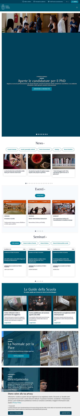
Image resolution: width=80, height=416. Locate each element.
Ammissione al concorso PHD (42, 89)
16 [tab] (52, 184)
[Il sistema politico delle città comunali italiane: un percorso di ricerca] (63, 262)
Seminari (40, 237)
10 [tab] (41, 184)
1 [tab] (36, 134)
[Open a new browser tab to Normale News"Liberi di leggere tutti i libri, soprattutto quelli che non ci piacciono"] (63, 166)
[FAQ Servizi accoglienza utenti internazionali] (64, 310)
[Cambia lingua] (68, 1)
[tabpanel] (14, 166)
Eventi (40, 190)
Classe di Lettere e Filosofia (29, 243)
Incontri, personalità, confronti (28, 149)
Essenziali (12, 406)
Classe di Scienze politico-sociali (60, 243)
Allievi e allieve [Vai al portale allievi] (28, 1)
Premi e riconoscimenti (44, 149)
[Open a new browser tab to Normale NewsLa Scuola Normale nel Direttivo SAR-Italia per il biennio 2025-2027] (14, 165)
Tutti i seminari (15, 243)
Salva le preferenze (15, 413)
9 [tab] (40, 184)
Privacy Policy (17, 402)
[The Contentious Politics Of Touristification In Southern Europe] (63, 212)
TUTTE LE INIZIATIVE (19, 356)
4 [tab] (42, 134)
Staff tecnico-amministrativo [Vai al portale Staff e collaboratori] (56, 1)
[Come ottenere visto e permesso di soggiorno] (15, 310)
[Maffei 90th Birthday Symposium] (39, 213)
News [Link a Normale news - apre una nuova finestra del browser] (40, 143)
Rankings (57, 149)
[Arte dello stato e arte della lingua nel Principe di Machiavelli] (14, 262)
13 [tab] (47, 184)
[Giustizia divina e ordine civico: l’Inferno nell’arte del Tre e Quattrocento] (39, 262)
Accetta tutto (66, 413)
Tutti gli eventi (40, 196)
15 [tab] (50, 184)
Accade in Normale (12, 149)
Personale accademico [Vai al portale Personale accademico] (41, 1)
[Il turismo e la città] (14, 214)
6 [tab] (45, 134)
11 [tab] (43, 184)
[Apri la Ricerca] (74, 2)
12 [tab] (45, 184)
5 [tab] (43, 134)
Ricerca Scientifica (68, 149)
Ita (67, 1)
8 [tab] (38, 184)
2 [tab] (38, 134)
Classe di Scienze (44, 243)
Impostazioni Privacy (10, 390)
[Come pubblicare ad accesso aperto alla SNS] (39, 310)
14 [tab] (48, 184)
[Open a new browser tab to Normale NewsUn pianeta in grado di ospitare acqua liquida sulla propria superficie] (39, 165)
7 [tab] (47, 134)
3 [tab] (40, 134)
